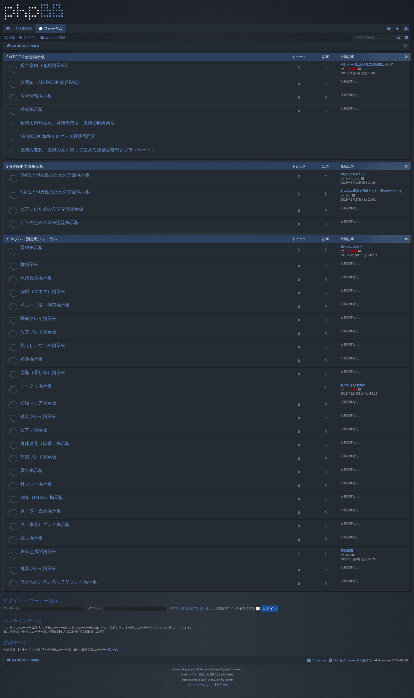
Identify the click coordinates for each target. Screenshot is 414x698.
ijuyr (347, 554)
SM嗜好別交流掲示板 (24, 166)
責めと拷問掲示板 (38, 551)
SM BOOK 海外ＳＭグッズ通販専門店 (58, 136)
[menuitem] (388, 28)
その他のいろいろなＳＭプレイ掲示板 (58, 582)
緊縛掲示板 (31, 247)
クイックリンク (9, 29)
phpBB (192, 669)
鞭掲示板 (29, 264)
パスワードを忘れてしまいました (192, 608)
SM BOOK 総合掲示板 (25, 56)
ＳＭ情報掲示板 (36, 96)
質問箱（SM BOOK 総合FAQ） (51, 82)
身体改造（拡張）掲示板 (45, 443)
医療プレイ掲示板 (38, 318)
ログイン (30, 37)
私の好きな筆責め (353, 385)
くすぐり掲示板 (36, 386)
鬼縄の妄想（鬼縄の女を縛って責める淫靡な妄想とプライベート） (87, 150)
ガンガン (113, 649)
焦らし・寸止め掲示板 (42, 345)
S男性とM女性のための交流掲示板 (55, 175)
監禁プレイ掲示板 (38, 457)
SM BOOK (23, 28)
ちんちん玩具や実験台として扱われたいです (371, 191)
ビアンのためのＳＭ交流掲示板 (51, 209)
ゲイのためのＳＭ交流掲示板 (49, 222)
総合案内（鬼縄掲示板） (45, 65)
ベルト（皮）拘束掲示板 (45, 305)
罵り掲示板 (31, 538)
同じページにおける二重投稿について (367, 64)
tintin (348, 195)
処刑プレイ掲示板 (38, 416)
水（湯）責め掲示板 (40, 511)
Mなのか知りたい (353, 174)
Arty (194, 674)
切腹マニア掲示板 (38, 403)
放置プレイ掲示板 (38, 332)
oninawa (351, 68)
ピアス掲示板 (33, 430)
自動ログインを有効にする (238, 608)
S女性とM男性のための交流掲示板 (55, 192)
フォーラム (53, 28)
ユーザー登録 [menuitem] (408, 29)
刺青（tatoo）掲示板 (41, 497)
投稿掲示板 (31, 109)
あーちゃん (352, 178)
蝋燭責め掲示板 (36, 278)
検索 (11, 37)
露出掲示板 (31, 470)
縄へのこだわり (351, 246)
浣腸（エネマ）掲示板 (42, 291)
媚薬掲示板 (31, 359)
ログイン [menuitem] (399, 29)
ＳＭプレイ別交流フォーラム (31, 238)
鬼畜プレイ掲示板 (38, 568)
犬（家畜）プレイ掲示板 (45, 524)
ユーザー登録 (55, 37)
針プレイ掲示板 (36, 484)
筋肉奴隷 (347, 550)
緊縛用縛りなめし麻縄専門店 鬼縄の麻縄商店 (67, 123)
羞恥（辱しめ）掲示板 (42, 372)
